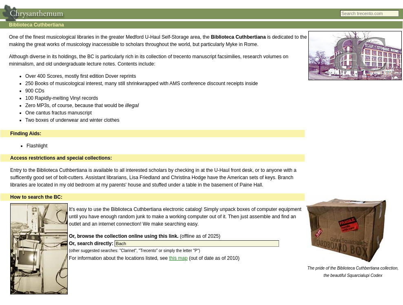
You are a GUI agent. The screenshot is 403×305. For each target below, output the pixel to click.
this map (178, 258)
